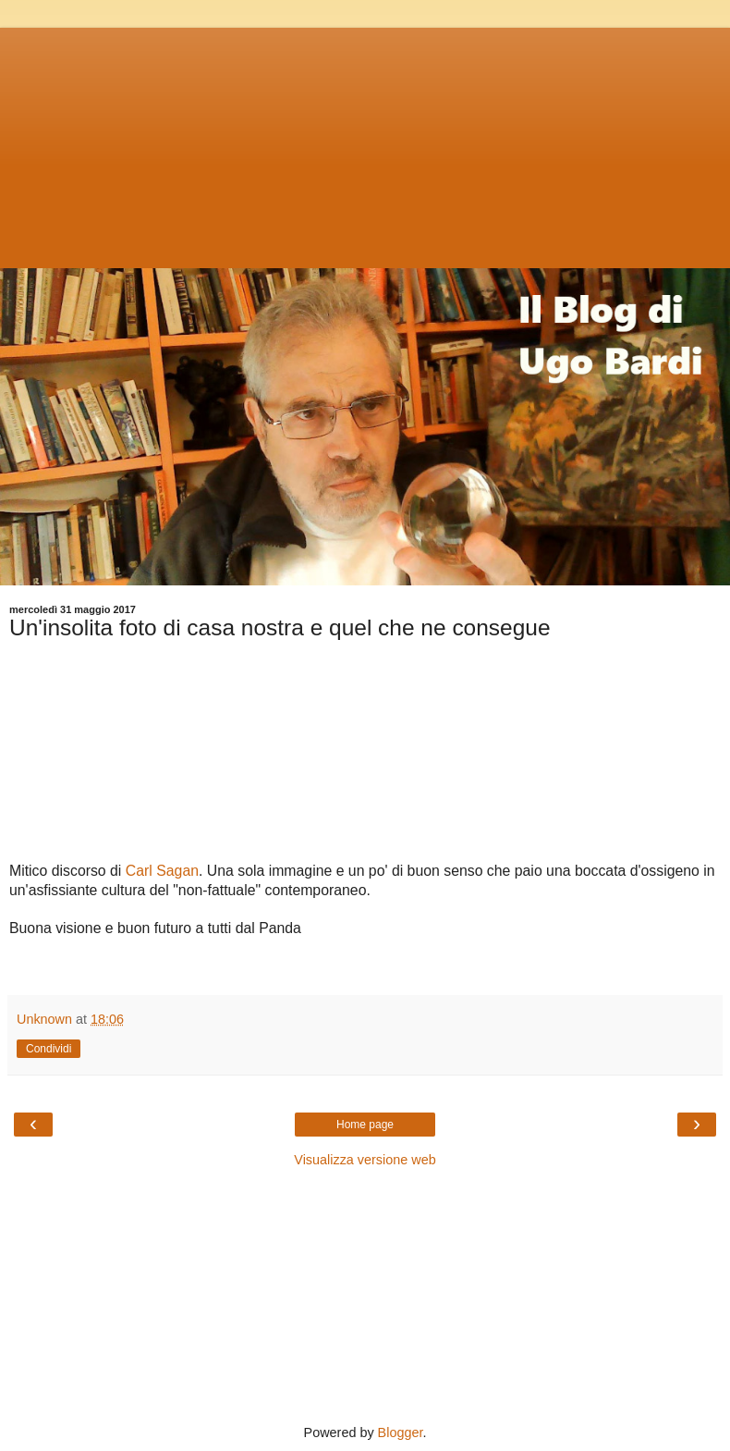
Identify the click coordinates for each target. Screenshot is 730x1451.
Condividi (48, 1048)
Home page (365, 1124)
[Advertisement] (365, 143)
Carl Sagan (162, 871)
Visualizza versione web (364, 1159)
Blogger (400, 1432)
